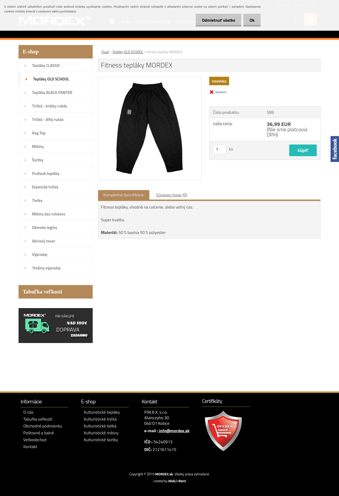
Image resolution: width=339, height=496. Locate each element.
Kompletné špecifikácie (123, 195)
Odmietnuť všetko (217, 20)
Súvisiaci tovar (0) (171, 195)
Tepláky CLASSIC (46, 65)
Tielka (37, 200)
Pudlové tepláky (46, 173)
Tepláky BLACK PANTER (52, 92)
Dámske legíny (44, 227)
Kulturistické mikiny (101, 433)
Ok (251, 20)
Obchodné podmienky (42, 426)
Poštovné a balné (38, 433)
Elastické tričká (45, 187)
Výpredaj (39, 254)
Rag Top (39, 133)
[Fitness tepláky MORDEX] (149, 79)
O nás (28, 412)
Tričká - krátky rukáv (49, 106)
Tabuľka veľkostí (37, 419)
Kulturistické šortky (101, 440)
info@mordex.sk (174, 430)
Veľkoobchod (34, 440)
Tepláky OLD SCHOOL (51, 79)
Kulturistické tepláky (102, 412)
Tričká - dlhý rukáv (48, 119)
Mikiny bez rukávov (48, 214)
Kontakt (30, 446)
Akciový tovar (43, 241)
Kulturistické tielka (100, 426)
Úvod (105, 52)
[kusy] (219, 149)
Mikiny (38, 146)
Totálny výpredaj (46, 268)
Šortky (37, 160)
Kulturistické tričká (100, 419)
